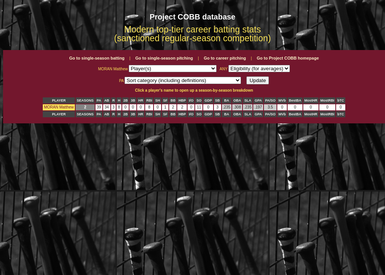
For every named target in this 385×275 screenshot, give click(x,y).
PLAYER (59, 100)
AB (106, 100)
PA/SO (270, 100)
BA (226, 100)
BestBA (295, 100)
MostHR (310, 100)
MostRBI (327, 100)
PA (99, 100)
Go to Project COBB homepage (288, 58)
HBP (182, 100)
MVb (282, 100)
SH (157, 100)
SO (198, 100)
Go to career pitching (225, 58)
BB (172, 100)
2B (125, 100)
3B (133, 100)
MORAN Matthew (59, 107)
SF (165, 100)
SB (217, 100)
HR (140, 100)
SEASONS (85, 100)
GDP (208, 100)
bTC (340, 100)
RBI (149, 100)
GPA (258, 100)
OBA (237, 100)
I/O (191, 100)
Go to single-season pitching (164, 58)
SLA (247, 100)
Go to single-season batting (97, 58)
